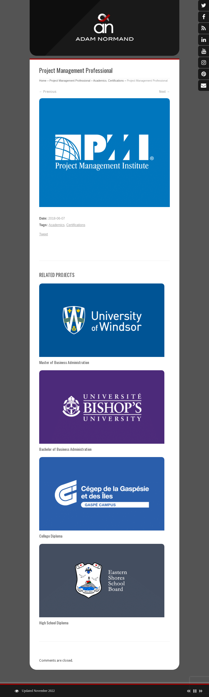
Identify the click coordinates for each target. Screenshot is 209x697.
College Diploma (50, 536)
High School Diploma (53, 622)
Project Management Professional (70, 80)
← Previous (47, 92)
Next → (164, 92)
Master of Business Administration (64, 362)
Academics (99, 80)
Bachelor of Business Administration (65, 449)
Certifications (116, 80)
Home (43, 80)
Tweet (43, 234)
